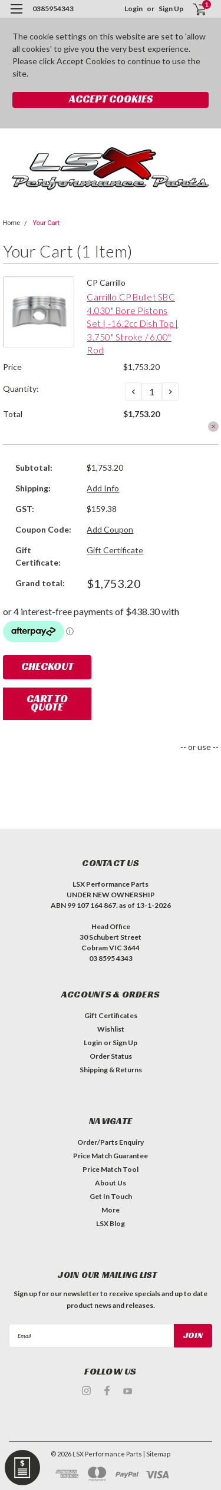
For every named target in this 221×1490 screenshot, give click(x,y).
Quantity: (21, 389)
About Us (110, 1182)
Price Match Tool (110, 1169)
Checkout (47, 666)
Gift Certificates (110, 1015)
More (110, 1209)
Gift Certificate (115, 550)
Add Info (103, 488)
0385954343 (53, 8)
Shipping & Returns (111, 1069)
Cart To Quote (47, 702)
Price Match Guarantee (110, 1155)
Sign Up (171, 8)
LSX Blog (110, 1223)
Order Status (111, 1056)
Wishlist (110, 1029)
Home (12, 223)
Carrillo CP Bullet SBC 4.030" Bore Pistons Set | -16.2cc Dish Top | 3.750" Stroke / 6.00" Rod (132, 323)
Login (133, 8)
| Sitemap (156, 1454)
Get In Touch (111, 1196)
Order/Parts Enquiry (110, 1142)
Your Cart (46, 223)
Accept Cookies (111, 98)
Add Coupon (110, 529)
